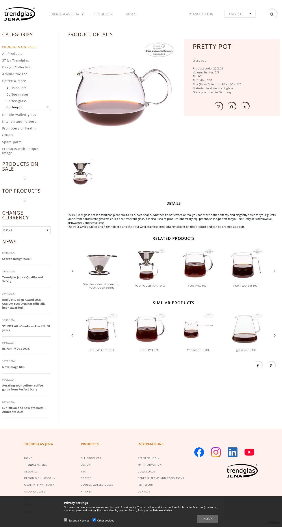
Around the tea (15, 74)
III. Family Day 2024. (16, 348)
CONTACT (144, 491)
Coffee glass (16, 101)
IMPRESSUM (146, 484)
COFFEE (86, 478)
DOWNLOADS (146, 471)
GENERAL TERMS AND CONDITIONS (161, 478)
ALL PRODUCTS (91, 458)
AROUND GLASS (34, 491)
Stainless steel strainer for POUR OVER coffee (101, 286)
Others (8, 135)
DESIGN (86, 464)
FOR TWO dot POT (246, 286)
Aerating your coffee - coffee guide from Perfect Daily (22, 387)
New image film (13, 367)
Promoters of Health (19, 128)
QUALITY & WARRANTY (39, 484)
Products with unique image (20, 151)
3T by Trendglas (15, 60)
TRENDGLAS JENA (35, 464)
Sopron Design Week (17, 259)
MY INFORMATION (150, 464)
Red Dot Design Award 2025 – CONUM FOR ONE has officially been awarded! (23, 304)
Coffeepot (14, 107)
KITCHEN (86, 491)
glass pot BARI (246, 350)
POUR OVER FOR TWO (149, 286)
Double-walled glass (19, 115)
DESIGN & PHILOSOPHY (39, 478)
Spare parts (12, 142)
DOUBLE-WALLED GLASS (97, 484)
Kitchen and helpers (19, 121)
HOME (28, 458)
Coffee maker (17, 94)
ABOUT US (31, 471)
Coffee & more (14, 81)
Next (275, 270)
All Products (12, 53)
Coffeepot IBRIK (198, 350)
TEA (83, 471)
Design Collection (17, 67)
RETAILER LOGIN (149, 458)
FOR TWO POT (198, 286)
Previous (72, 270)
